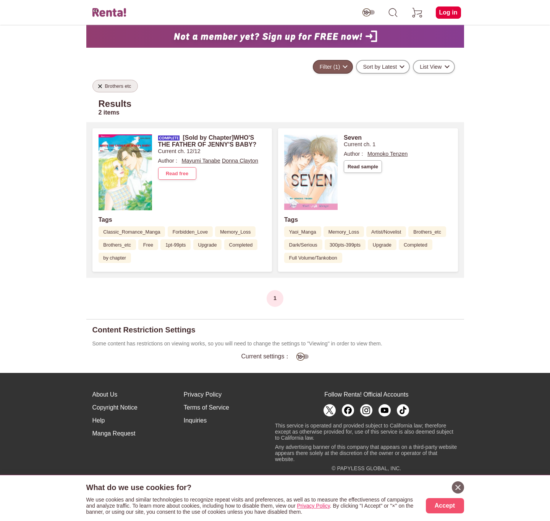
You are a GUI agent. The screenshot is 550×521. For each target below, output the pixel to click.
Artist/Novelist (386, 232)
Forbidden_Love (190, 232)
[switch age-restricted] (368, 12)
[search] (393, 12)
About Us (105, 394)
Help (98, 420)
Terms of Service (206, 407)
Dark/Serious (303, 245)
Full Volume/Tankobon (313, 258)
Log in (448, 12)
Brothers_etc (117, 245)
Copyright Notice (115, 407)
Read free (177, 173)
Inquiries (195, 420)
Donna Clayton (240, 161)
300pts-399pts (345, 245)
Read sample (363, 166)
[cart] (417, 12)
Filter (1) (330, 67)
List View (431, 67)
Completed (241, 245)
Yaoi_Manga (302, 232)
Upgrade (207, 245)
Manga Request (114, 433)
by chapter (114, 258)
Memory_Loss (235, 232)
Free (148, 245)
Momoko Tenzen (387, 154)
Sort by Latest (380, 67)
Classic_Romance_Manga (131, 232)
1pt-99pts (175, 245)
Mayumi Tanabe (201, 161)
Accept (445, 505)
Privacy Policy (203, 394)
